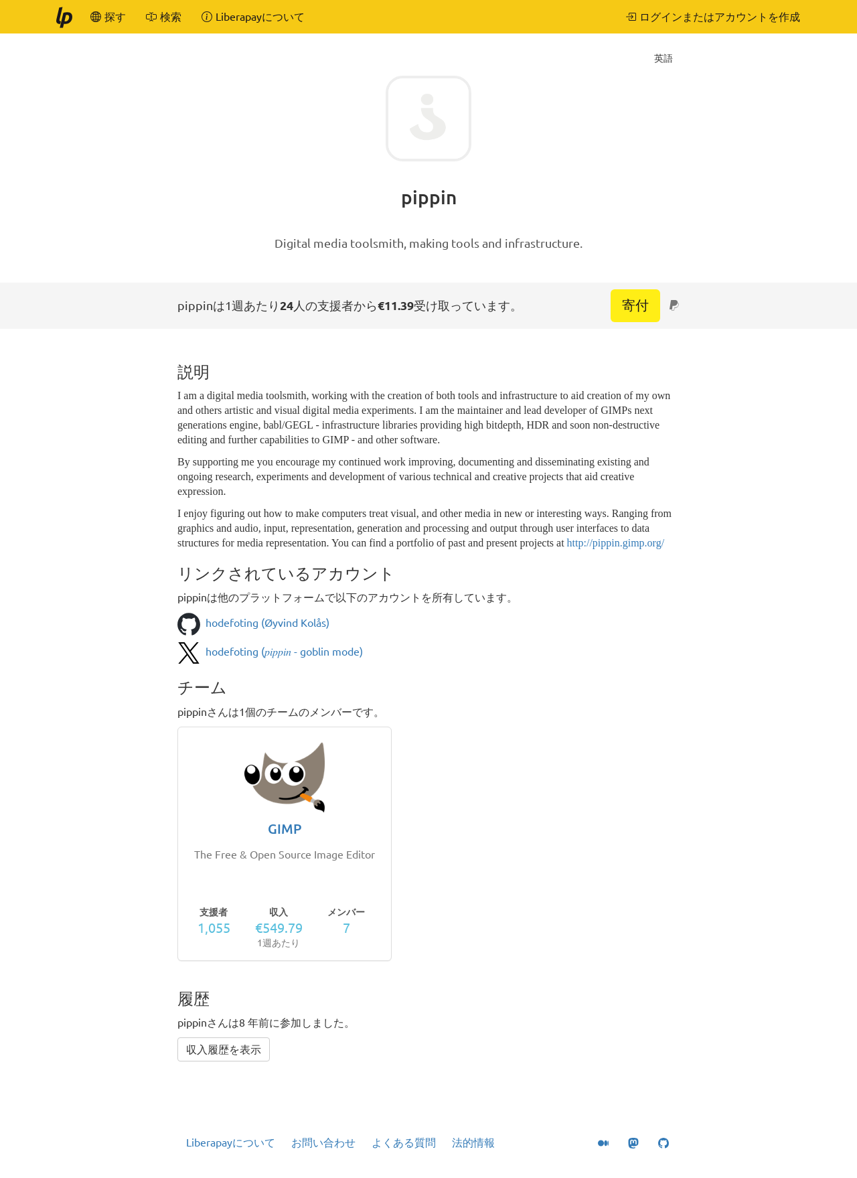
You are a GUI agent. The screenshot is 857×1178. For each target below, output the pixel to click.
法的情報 (473, 1142)
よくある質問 (404, 1142)
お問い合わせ (323, 1142)
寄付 (635, 305)
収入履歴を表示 (223, 1049)
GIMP (284, 828)
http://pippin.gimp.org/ (616, 542)
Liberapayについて (230, 1142)
